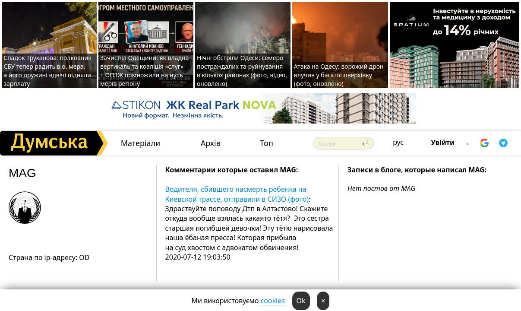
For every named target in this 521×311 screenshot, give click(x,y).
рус (398, 142)
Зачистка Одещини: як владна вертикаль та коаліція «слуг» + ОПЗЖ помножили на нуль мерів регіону (144, 71)
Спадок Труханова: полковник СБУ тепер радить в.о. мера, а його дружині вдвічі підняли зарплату (47, 71)
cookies (273, 300)
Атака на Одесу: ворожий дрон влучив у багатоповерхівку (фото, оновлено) (339, 75)
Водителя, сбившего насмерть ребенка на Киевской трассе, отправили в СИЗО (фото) (237, 193)
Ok (301, 300)
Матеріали (141, 143)
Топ (266, 143)
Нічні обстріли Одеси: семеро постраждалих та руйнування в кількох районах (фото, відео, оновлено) (242, 71)
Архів (211, 143)
